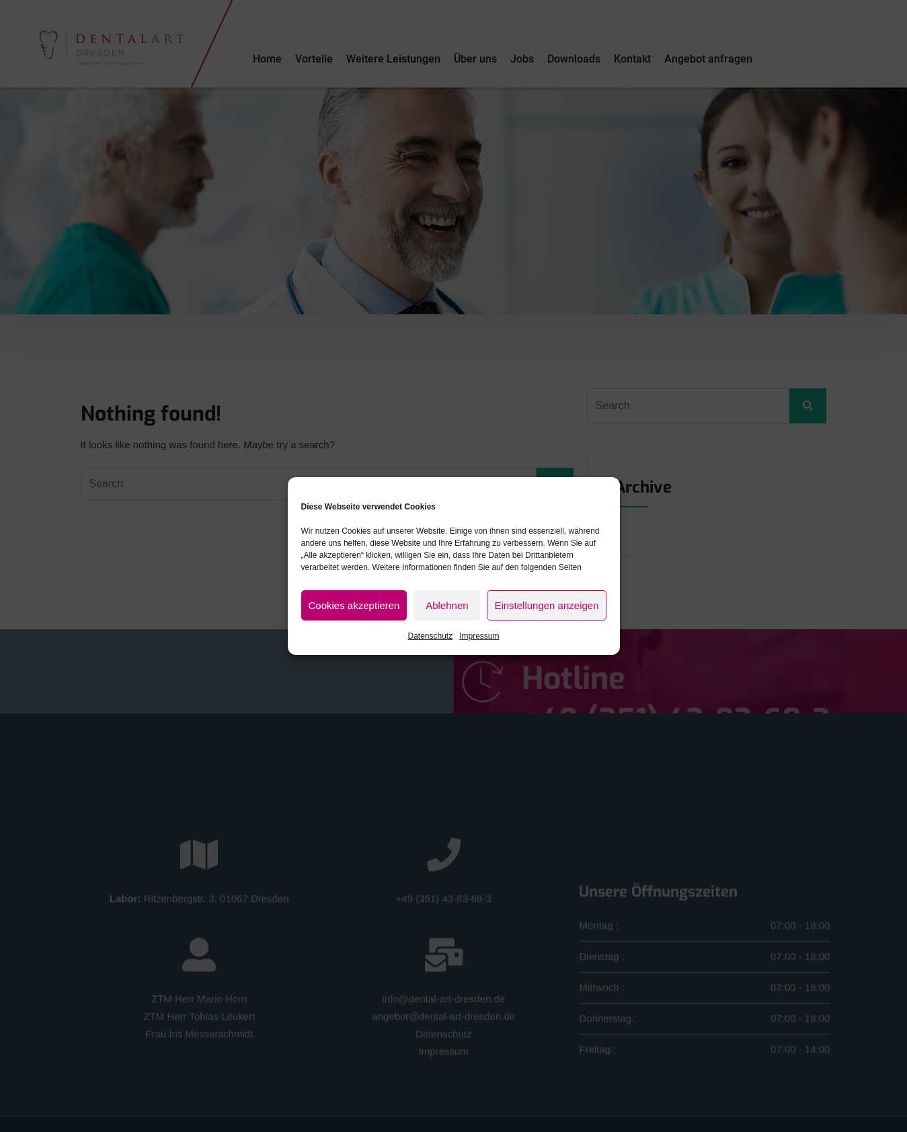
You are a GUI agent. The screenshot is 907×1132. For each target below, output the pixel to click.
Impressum (479, 636)
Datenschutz (429, 636)
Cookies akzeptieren (354, 605)
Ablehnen (447, 605)
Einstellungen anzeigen (546, 605)
